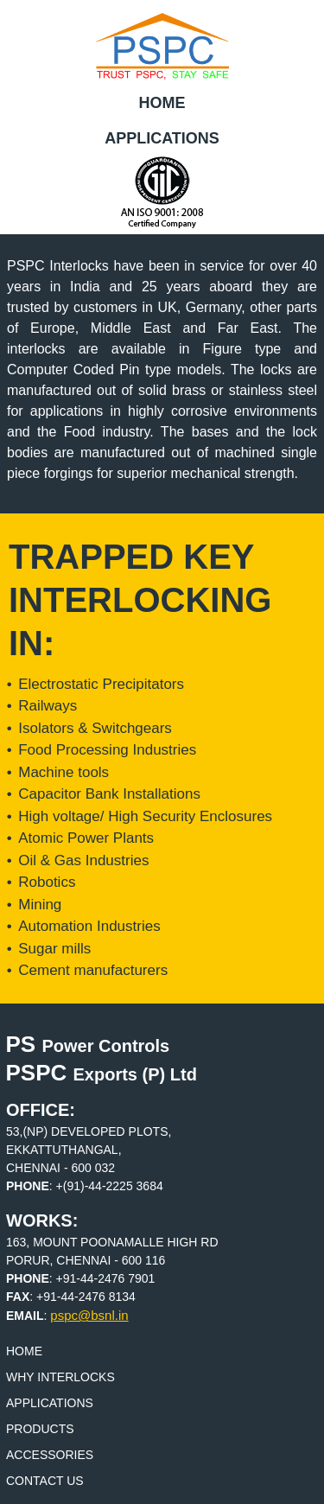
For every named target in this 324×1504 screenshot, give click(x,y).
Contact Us (45, 1481)
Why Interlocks (60, 1377)
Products (40, 1429)
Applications (162, 138)
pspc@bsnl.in (89, 1315)
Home (162, 103)
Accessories (49, 1455)
